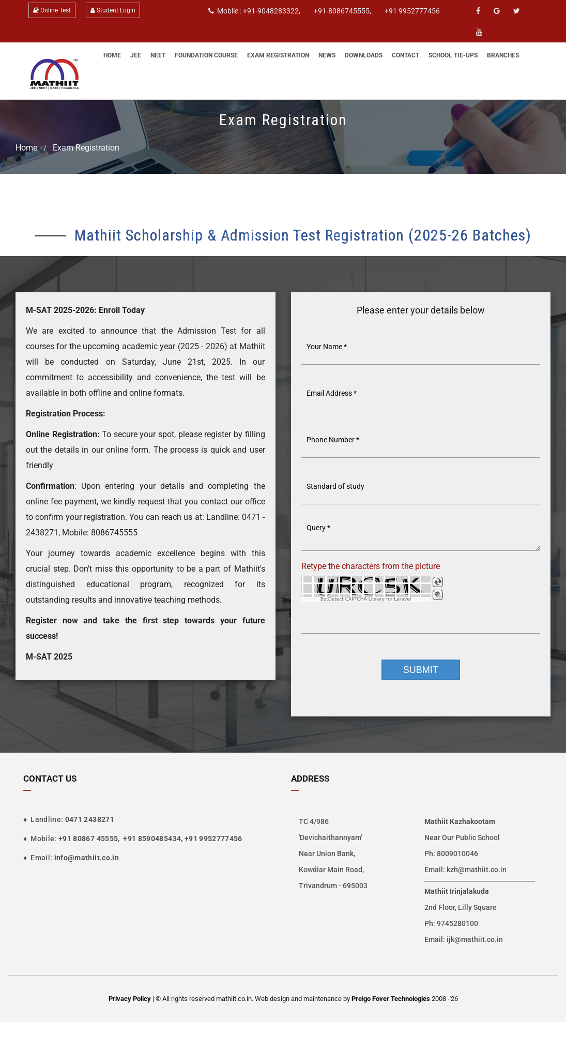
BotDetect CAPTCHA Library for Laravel (365, 599)
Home (112, 55)
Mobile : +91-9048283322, (254, 11)
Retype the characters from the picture (370, 566)
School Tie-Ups (453, 55)
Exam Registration (278, 55)
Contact (405, 55)
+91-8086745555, (342, 11)
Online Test (52, 10)
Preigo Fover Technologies (391, 999)
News (326, 55)
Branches (503, 55)
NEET (157, 55)
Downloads (364, 55)
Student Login (112, 10)
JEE (135, 55)
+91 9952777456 (412, 11)
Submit (420, 670)
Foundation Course (206, 55)
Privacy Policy (130, 999)
